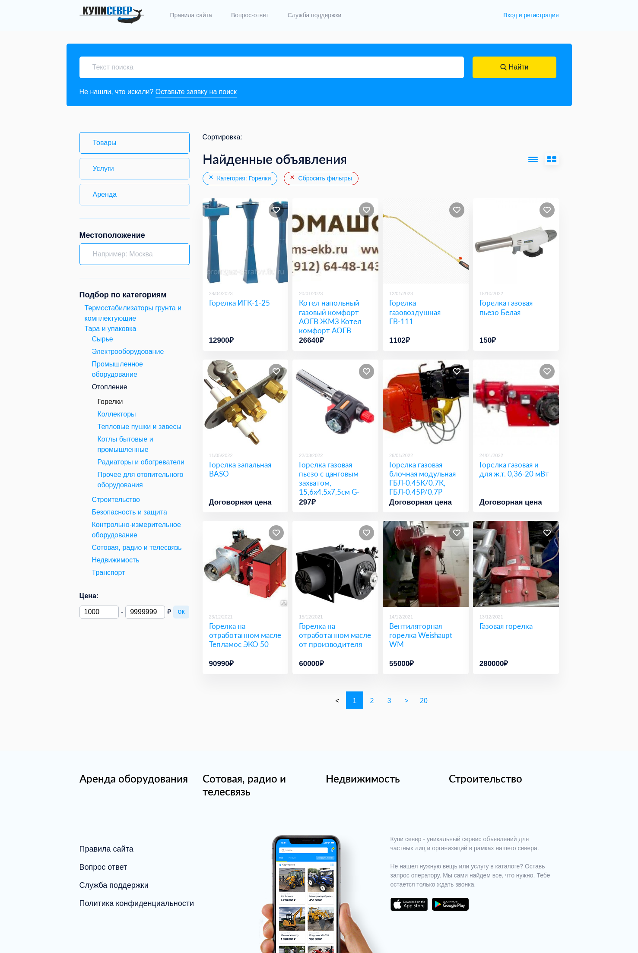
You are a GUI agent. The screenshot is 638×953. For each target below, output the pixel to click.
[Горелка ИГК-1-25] (246, 241)
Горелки (110, 401)
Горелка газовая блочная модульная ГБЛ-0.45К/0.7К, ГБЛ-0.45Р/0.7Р (422, 478)
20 (424, 700)
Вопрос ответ (103, 867)
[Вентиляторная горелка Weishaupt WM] (426, 564)
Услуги (103, 168)
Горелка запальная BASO (240, 469)
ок (181, 611)
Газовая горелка (506, 626)
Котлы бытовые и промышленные (125, 444)
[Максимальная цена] (145, 612)
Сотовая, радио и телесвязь (244, 785)
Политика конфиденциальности (136, 903)
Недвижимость (363, 778)
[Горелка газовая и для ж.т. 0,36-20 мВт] (516, 402)
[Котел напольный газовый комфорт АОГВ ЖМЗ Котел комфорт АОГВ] (335, 241)
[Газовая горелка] (516, 564)
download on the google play (450, 904)
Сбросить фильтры (320, 178)
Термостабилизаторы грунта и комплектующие (133, 313)
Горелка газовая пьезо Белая (506, 307)
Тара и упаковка (110, 328)
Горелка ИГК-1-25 (239, 302)
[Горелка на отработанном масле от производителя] (335, 564)
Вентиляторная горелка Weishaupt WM (420, 635)
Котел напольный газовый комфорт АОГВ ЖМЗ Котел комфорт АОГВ (330, 316)
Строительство (485, 778)
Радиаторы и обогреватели (141, 462)
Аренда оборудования (133, 778)
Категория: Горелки (239, 178)
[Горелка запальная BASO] (246, 402)
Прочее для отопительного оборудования (141, 480)
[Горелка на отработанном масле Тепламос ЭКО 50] (246, 564)
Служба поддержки (315, 15)
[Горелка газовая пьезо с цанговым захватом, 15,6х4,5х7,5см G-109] (335, 402)
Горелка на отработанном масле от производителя (335, 635)
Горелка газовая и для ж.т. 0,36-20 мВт (514, 469)
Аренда (105, 194)
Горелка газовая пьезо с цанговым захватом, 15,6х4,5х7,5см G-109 (329, 483)
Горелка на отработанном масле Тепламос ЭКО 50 (245, 635)
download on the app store (409, 904)
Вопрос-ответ (250, 15)
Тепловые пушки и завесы (139, 426)
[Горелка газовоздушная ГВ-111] (426, 241)
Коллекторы (117, 414)
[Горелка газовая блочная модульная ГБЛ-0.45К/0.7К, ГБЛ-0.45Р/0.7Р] (426, 402)
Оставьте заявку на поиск (196, 91)
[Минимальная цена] (99, 612)
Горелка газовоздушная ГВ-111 (415, 312)
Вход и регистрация (531, 15)
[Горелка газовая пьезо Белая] (516, 241)
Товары (105, 142)
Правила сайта (191, 15)
